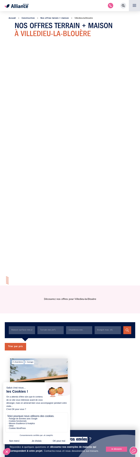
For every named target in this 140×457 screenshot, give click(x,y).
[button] (123, 5)
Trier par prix (15, 346)
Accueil (12, 18)
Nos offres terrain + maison (54, 18)
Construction (28, 18)
